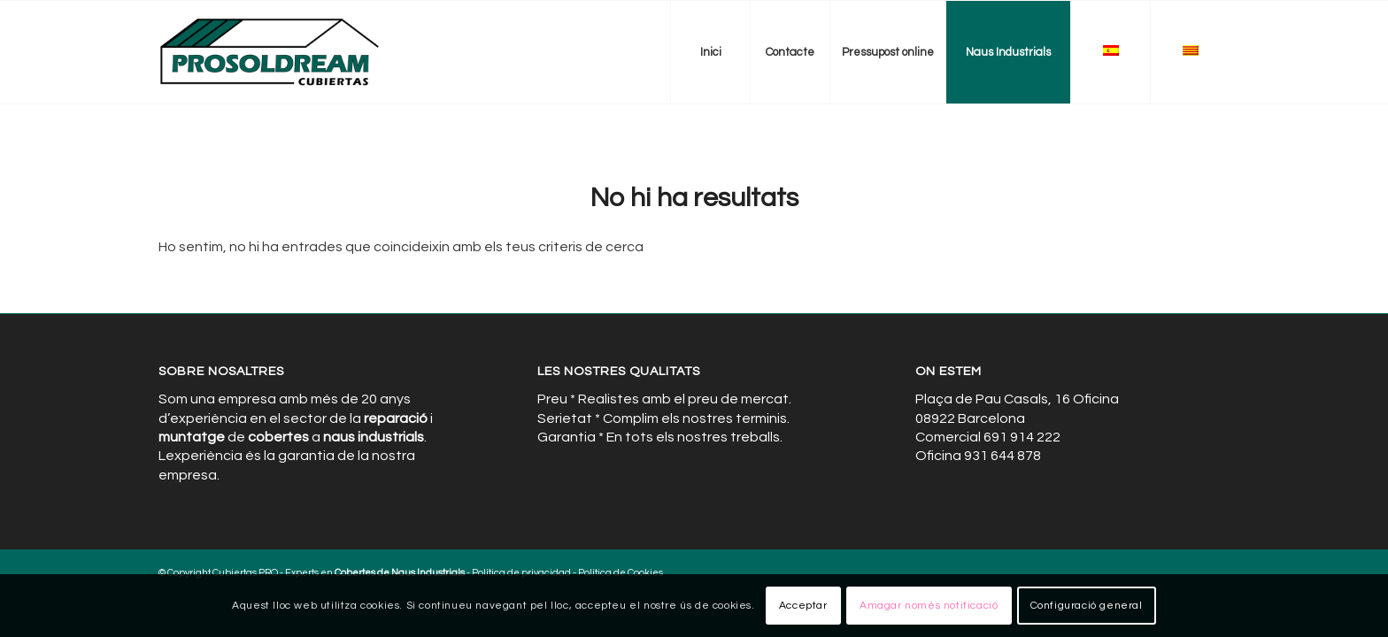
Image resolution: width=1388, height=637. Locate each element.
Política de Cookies (620, 573)
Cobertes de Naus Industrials (400, 573)
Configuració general (1086, 605)
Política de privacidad (521, 573)
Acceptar (803, 605)
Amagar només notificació (929, 605)
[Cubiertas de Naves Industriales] (270, 52)
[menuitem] (710, 52)
